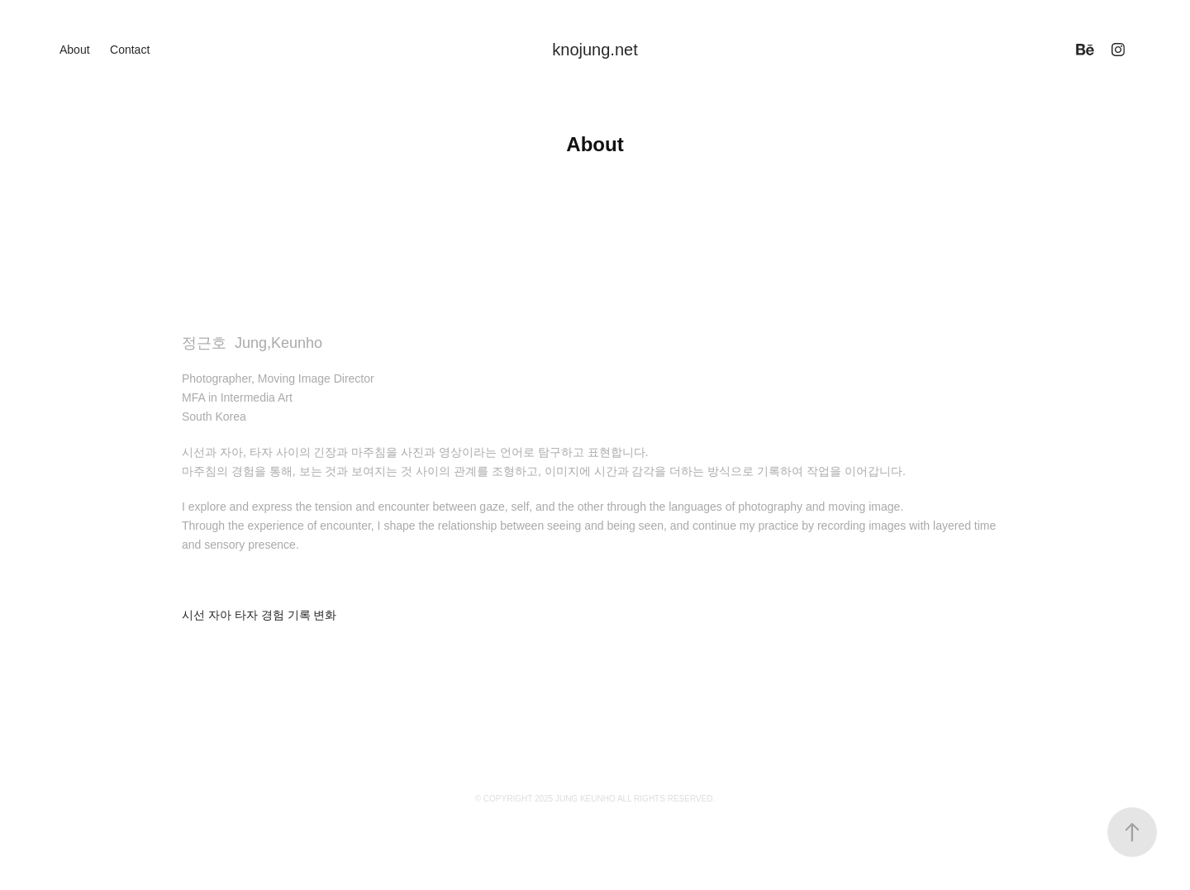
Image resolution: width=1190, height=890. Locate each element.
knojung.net (594, 49)
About (75, 49)
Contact (130, 49)
